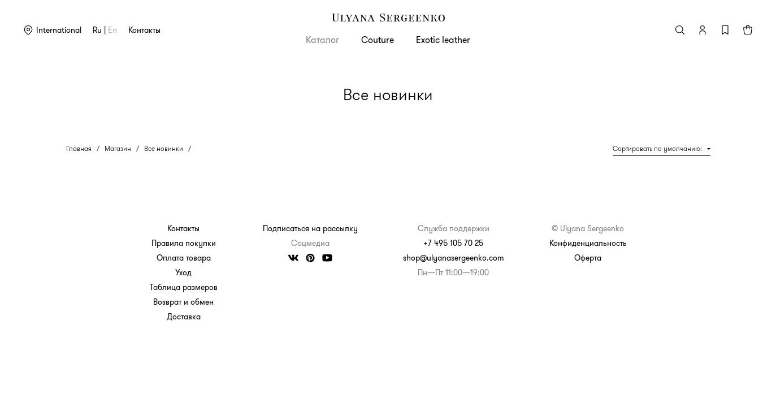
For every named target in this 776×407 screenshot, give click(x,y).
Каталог (322, 39)
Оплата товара (184, 258)
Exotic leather (443, 39)
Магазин (118, 148)
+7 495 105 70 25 (453, 243)
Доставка (184, 316)
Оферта (587, 258)
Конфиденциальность (588, 243)
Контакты (144, 30)
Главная (79, 148)
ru (97, 30)
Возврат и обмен (183, 302)
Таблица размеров (184, 287)
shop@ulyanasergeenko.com (453, 258)
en (112, 30)
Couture (377, 39)
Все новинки (163, 148)
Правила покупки (183, 243)
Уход (183, 272)
